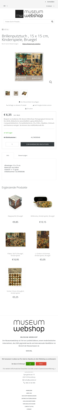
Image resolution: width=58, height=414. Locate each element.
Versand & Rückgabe (29, 404)
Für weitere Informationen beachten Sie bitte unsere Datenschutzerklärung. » (29, 369)
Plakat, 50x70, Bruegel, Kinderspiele (15, 254)
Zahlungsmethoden (29, 401)
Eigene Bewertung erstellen (31, 44)
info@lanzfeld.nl (30, 380)
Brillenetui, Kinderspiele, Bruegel (42, 216)
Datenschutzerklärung (29, 398)
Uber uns (29, 393)
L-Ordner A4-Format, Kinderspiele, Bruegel (42, 254)
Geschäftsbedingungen (29, 396)
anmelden (29, 390)
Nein (41, 364)
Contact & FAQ (29, 406)
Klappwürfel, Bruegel (15, 216)
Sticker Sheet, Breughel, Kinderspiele (15, 292)
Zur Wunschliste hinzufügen (30, 102)
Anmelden (50, 2)
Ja (30, 364)
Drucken (30, 108)
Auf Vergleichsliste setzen (43, 105)
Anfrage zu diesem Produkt (17, 105)
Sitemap (29, 409)
